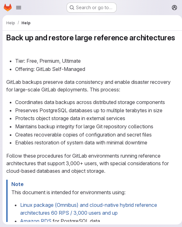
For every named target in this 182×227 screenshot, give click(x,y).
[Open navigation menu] (19, 8)
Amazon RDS (35, 221)
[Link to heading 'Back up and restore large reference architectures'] (10, 47)
